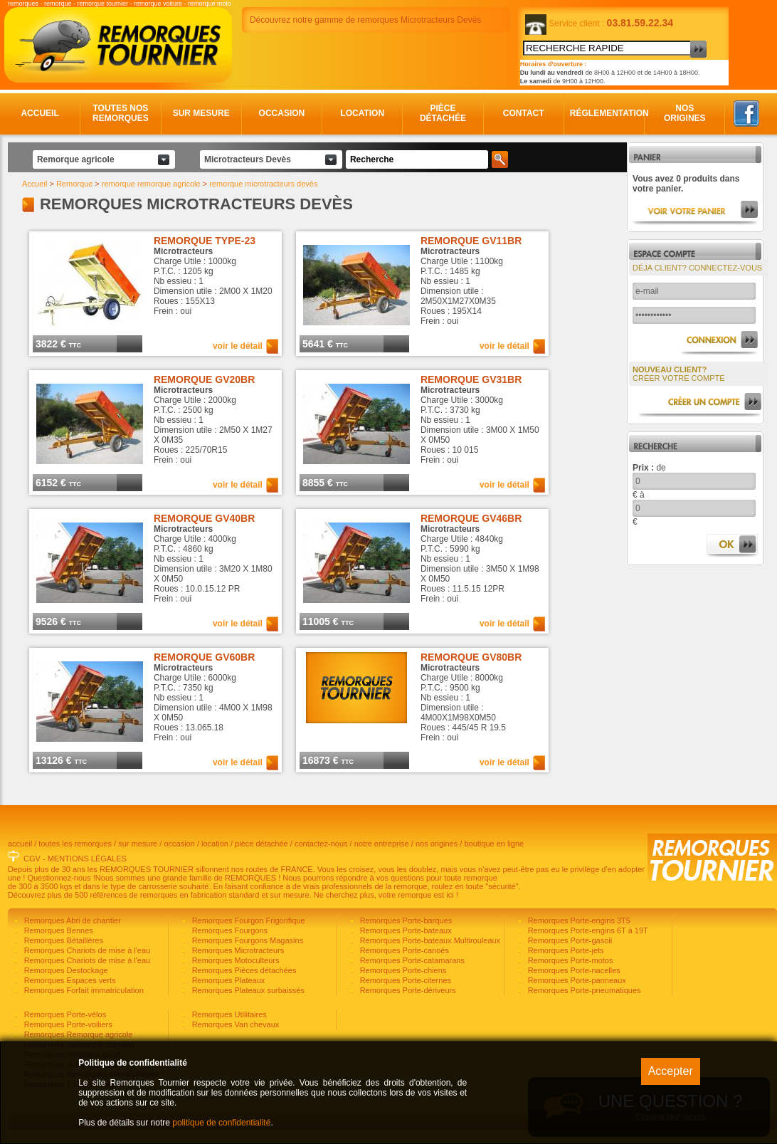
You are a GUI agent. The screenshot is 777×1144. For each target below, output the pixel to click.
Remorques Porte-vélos (64, 1014)
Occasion (282, 113)
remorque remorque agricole (151, 183)
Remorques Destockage (65, 970)
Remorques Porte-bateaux (405, 930)
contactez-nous (321, 843)
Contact (523, 113)
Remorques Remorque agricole (77, 1034)
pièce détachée (261, 843)
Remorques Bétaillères (62, 940)
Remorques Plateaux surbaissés (247, 990)
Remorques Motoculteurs (235, 960)
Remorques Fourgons (229, 930)
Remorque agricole (76, 159)
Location (362, 113)
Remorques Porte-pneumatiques (583, 990)
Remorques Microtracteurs (237, 950)
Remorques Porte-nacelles (573, 970)
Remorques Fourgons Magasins (247, 940)
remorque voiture (158, 3)
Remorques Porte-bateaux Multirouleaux (429, 940)
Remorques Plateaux (227, 980)
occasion (179, 843)
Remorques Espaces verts (69, 980)
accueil (20, 843)
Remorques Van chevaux (235, 1024)
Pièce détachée (443, 113)
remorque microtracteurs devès (263, 183)
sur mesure (137, 843)
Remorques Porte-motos (569, 960)
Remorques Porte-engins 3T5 (578, 920)
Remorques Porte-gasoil (569, 940)
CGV (32, 858)
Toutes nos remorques (120, 113)
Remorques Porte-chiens (402, 970)
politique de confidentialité (221, 1123)
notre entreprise (381, 843)
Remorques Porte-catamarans (411, 960)
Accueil (39, 113)
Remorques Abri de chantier (71, 920)
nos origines (437, 843)
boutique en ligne (494, 843)
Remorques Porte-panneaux (576, 980)
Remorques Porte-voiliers (67, 1024)
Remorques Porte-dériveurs (407, 990)
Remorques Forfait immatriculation (83, 990)
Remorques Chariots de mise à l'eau (86, 950)
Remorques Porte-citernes (404, 980)
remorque (58, 3)
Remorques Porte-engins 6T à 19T (587, 930)
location (214, 843)
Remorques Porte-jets (565, 950)
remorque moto (209, 3)
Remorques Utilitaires (228, 1014)
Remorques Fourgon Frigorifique (247, 920)
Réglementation (604, 113)
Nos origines (685, 113)
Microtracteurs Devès (247, 159)
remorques (23, 3)
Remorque (74, 183)
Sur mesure (201, 113)
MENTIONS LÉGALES (87, 858)
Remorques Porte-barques (405, 920)
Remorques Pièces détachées (243, 970)
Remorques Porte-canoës (403, 950)
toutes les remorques (75, 843)
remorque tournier (102, 3)
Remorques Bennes (57, 930)
